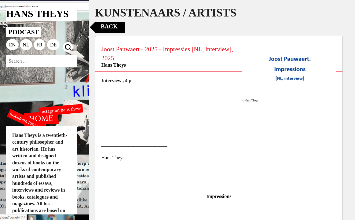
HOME (41, 118)
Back (109, 26)
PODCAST (24, 31)
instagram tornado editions (33, 124)
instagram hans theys (60, 109)
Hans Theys (113, 65)
